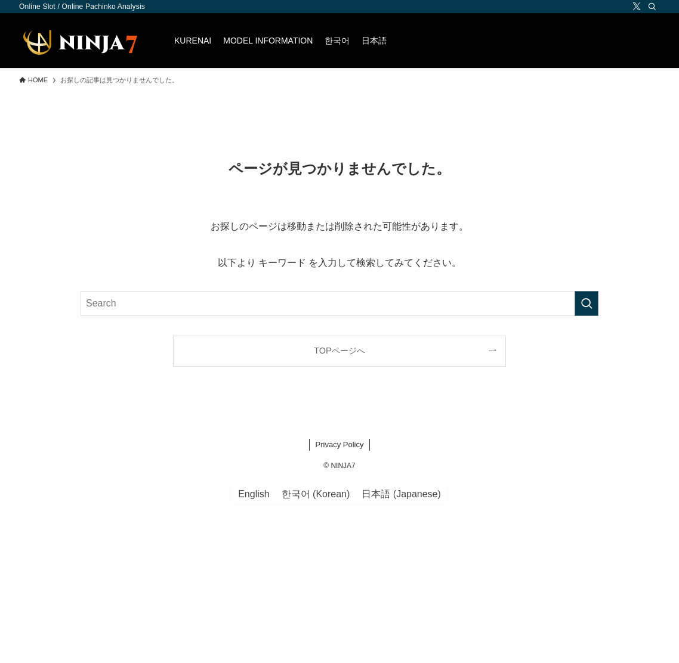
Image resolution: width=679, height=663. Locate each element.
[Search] (652, 6)
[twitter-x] (636, 6)
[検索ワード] (339, 303)
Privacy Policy (340, 444)
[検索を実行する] (586, 303)
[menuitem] (337, 40)
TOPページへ (339, 350)
